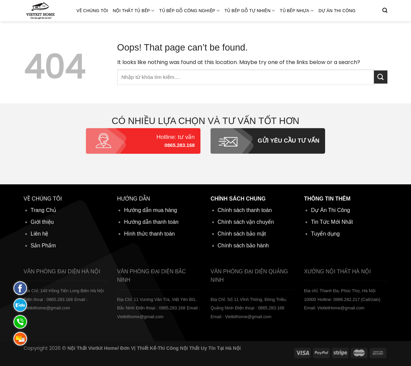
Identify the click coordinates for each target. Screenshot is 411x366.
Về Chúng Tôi (92, 10)
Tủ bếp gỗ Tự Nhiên (249, 10)
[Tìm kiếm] (384, 10)
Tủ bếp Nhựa (297, 10)
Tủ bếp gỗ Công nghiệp (189, 10)
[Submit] (380, 77)
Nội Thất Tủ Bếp (134, 10)
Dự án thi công (337, 10)
